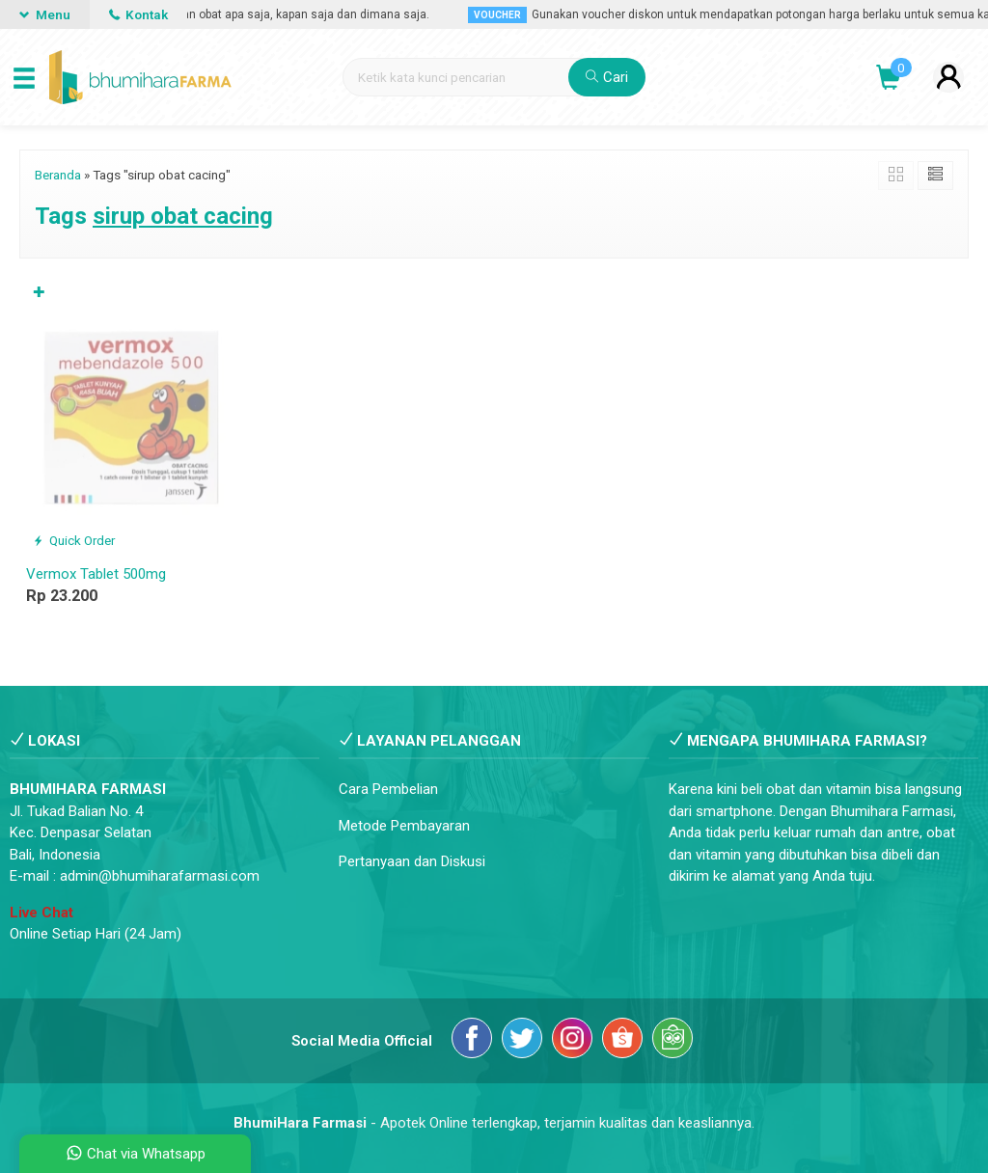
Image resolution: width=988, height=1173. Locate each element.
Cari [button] (607, 77)
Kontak (138, 14)
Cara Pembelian (388, 789)
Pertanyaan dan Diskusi (412, 861)
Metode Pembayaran (404, 825)
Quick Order (74, 540)
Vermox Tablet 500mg (96, 574)
